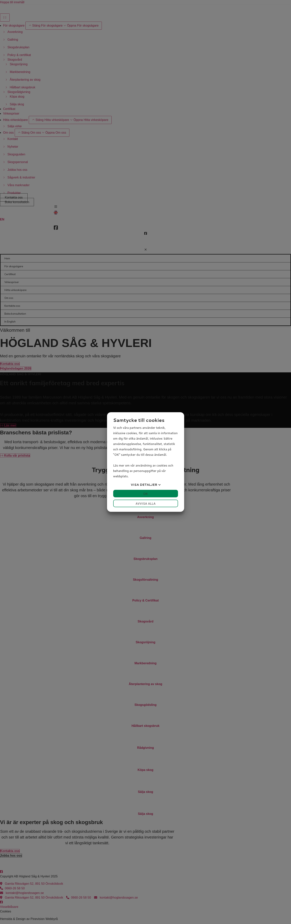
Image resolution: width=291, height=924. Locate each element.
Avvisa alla (146, 503)
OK (145, 493)
